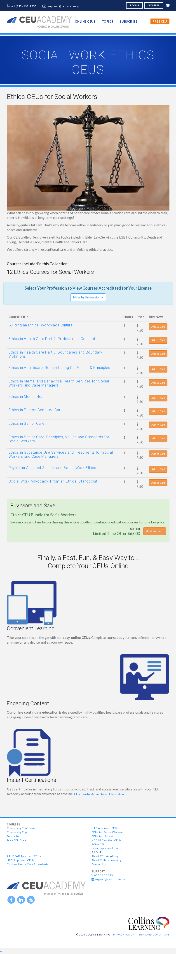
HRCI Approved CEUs (21, 860)
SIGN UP (153, 5)
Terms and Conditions (153, 934)
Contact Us (99, 864)
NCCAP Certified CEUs (107, 840)
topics (107, 21)
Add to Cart (158, 326)
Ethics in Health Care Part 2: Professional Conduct (52, 339)
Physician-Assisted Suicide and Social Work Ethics (52, 468)
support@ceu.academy (63, 6)
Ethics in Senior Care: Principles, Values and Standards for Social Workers (59, 439)
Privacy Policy (123, 934)
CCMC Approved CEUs (106, 848)
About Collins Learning (106, 860)
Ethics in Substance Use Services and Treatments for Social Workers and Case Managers (61, 454)
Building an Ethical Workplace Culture (41, 325)
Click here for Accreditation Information (99, 794)
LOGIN (134, 5)
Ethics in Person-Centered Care (36, 410)
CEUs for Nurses (103, 836)
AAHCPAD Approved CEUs (24, 856)
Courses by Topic (18, 832)
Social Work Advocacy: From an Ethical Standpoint (53, 481)
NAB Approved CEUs (105, 828)
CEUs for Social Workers (108, 832)
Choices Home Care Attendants (28, 864)
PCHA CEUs (99, 844)
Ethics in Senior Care (27, 423)
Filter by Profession (88, 297)
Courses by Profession (22, 828)
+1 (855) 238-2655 (24, 6)
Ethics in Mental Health (28, 396)
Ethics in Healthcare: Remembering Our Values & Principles (59, 368)
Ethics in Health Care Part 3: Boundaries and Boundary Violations (55, 354)
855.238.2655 (102, 875)
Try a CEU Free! (17, 840)
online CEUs (85, 21)
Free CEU (160, 21)
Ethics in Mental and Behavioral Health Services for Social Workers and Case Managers (59, 383)
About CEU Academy (105, 856)
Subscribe (128, 21)
